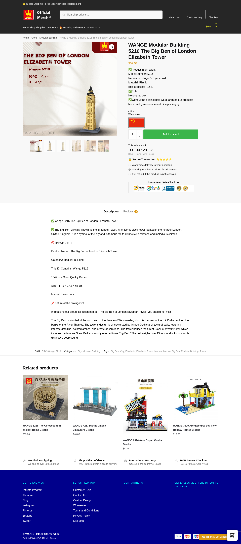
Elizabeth (130, 349)
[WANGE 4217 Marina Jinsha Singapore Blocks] (95, 395)
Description (111, 209)
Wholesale (79, 503)
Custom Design (82, 498)
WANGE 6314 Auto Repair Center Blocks (142, 440)
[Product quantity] (132, 132)
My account (175, 17)
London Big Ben (171, 349)
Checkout (214, 17)
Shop (34, 35)
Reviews (128, 209)
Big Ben (115, 349)
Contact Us (80, 493)
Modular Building (48, 35)
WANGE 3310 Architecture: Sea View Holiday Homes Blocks (195, 425)
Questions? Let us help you (217, 536)
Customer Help (194, 17)
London (158, 349)
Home (26, 35)
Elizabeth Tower (144, 349)
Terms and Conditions (86, 508)
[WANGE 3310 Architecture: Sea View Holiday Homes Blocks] (195, 395)
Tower (203, 349)
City (80, 349)
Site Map (78, 518)
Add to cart (171, 132)
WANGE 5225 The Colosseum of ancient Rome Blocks (42, 425)
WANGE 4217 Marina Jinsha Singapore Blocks (89, 425)
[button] (232, 535)
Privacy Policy (81, 513)
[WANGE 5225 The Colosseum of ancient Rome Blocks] (45, 395)
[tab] (111, 206)
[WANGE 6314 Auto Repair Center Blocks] (145, 402)
